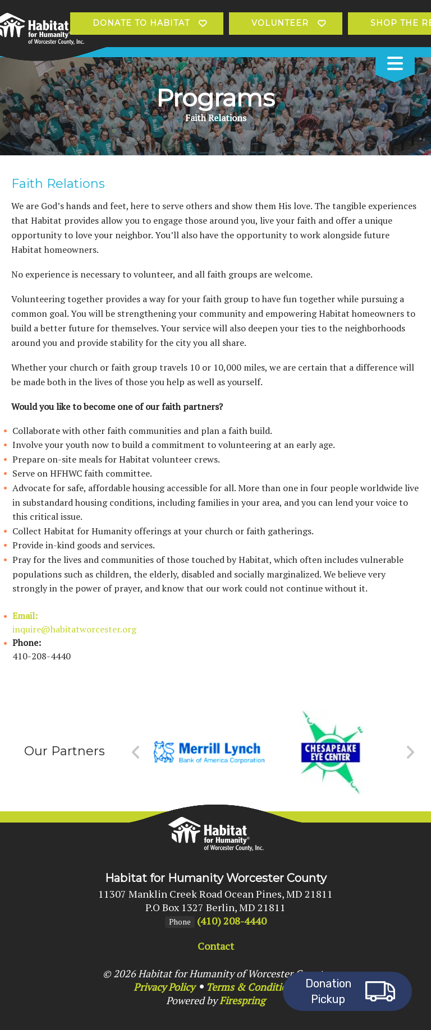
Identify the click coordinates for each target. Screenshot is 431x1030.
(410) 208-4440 (232, 920)
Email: (25, 615)
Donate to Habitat (141, 23)
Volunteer (280, 23)
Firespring (242, 1000)
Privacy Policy (164, 987)
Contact (216, 946)
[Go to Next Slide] (410, 752)
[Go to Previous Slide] (136, 752)
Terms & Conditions (251, 987)
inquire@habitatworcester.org (74, 629)
